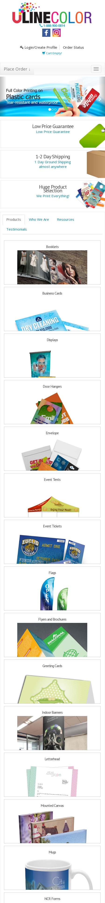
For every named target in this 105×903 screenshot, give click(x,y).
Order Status (73, 47)
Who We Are (39, 219)
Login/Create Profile (38, 47)
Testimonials (16, 229)
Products (13, 219)
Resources (65, 219)
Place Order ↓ (17, 69)
